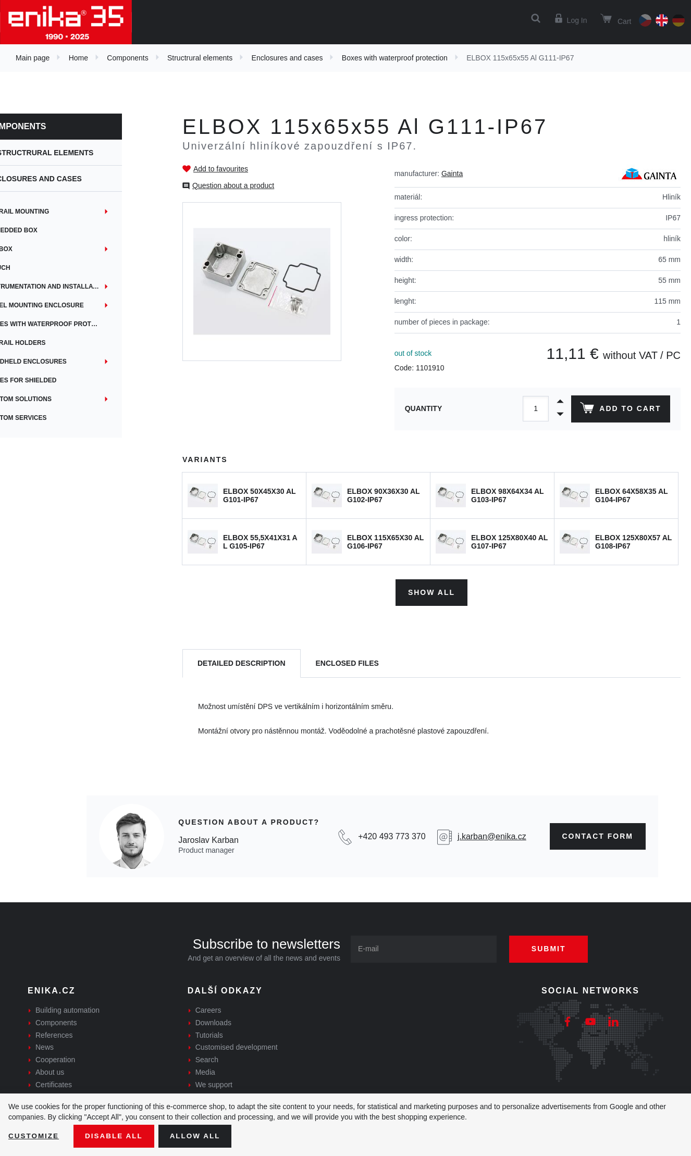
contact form (598, 835)
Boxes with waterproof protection (395, 58)
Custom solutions (53, 399)
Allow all (199, 1136)
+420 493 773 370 (391, 834)
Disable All (116, 1136)
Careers (208, 1009)
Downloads (213, 1021)
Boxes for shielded (56, 380)
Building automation (67, 1009)
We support (213, 1083)
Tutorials (209, 1033)
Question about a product (233, 185)
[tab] (241, 662)
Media (205, 1071)
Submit (552, 947)
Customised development (236, 1046)
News (44, 1046)
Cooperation (55, 1058)
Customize (34, 1136)
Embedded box (46, 230)
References (54, 1033)
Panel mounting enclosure (69, 305)
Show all (431, 591)
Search (206, 1058)
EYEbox (34, 249)
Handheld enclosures (61, 361)
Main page (33, 58)
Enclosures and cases (287, 58)
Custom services (51, 417)
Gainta (452, 173)
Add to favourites (220, 169)
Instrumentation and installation (81, 286)
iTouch (33, 267)
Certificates (53, 1083)
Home (78, 58)
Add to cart (619, 410)
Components (127, 58)
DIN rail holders (50, 342)
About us (49, 1071)
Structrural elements (199, 58)
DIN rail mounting (52, 211)
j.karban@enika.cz (492, 834)
